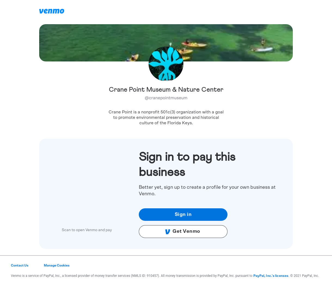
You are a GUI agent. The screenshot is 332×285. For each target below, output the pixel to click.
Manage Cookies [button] (57, 265)
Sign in (183, 214)
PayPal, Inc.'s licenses (271, 275)
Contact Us (20, 265)
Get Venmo (182, 231)
